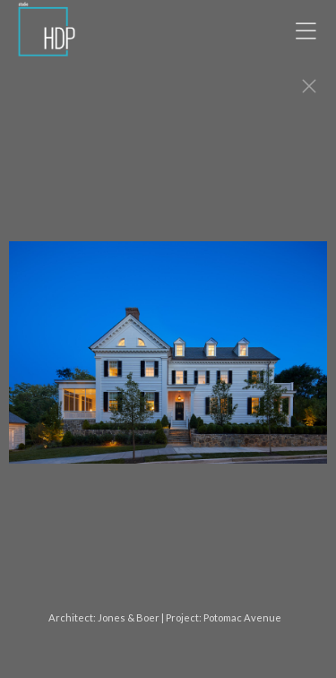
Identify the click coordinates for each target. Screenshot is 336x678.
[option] (168, 361)
